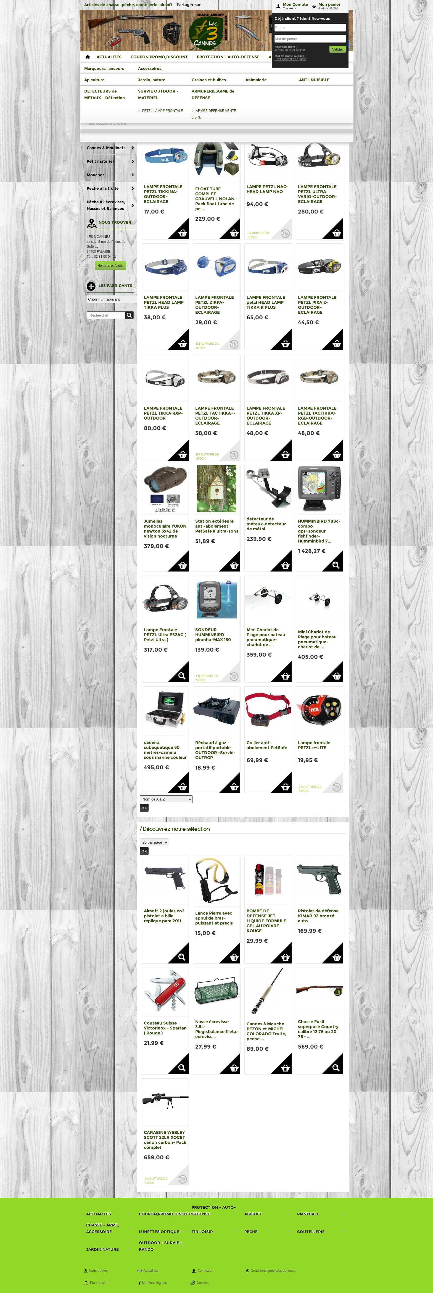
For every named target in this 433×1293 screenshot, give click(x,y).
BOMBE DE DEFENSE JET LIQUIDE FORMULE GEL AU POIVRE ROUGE (266, 920)
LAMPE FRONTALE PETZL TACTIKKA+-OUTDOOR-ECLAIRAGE (215, 415)
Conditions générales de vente (273, 1271)
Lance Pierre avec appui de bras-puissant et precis (214, 918)
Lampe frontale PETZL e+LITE (314, 745)
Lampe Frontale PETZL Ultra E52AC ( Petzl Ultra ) (165, 634)
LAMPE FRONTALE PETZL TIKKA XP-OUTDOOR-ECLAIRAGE (266, 415)
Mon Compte (295, 4)
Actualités (151, 1271)
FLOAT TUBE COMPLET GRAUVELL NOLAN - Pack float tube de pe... (216, 198)
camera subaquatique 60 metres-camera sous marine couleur (165, 750)
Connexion (289, 8)
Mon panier (329, 4)
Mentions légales (154, 1283)
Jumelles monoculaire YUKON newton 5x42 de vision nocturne (165, 528)
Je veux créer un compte (289, 49)
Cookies (202, 1283)
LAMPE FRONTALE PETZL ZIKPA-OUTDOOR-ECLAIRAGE (214, 305)
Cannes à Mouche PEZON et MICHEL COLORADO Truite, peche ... (266, 1031)
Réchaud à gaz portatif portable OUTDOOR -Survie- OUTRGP (215, 750)
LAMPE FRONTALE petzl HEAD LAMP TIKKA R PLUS (266, 302)
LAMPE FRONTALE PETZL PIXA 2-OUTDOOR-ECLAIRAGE (317, 305)
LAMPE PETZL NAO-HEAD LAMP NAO (268, 189)
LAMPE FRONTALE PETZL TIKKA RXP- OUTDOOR (163, 413)
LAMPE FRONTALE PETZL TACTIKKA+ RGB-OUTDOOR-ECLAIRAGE (317, 415)
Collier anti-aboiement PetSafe (267, 745)
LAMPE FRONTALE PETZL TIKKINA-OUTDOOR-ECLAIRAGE (163, 194)
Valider (337, 49)
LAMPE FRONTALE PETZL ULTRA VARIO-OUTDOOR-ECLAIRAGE (317, 194)
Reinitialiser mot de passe (290, 58)
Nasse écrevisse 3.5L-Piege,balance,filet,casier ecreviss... (221, 1029)
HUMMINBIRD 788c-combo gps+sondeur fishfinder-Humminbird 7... (319, 531)
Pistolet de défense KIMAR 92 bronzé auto (318, 915)
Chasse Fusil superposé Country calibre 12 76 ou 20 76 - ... (318, 1029)
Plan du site (98, 1283)
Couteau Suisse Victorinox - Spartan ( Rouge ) (165, 1028)
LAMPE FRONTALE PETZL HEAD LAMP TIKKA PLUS (164, 302)
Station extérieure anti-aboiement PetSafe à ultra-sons (216, 526)
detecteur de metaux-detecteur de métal (266, 523)
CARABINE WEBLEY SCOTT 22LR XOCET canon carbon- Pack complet (165, 1140)
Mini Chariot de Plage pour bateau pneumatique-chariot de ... (266, 637)
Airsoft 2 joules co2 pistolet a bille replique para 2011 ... (165, 915)
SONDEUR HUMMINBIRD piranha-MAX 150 (213, 634)
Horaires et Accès (110, 266)
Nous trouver (98, 1271)
